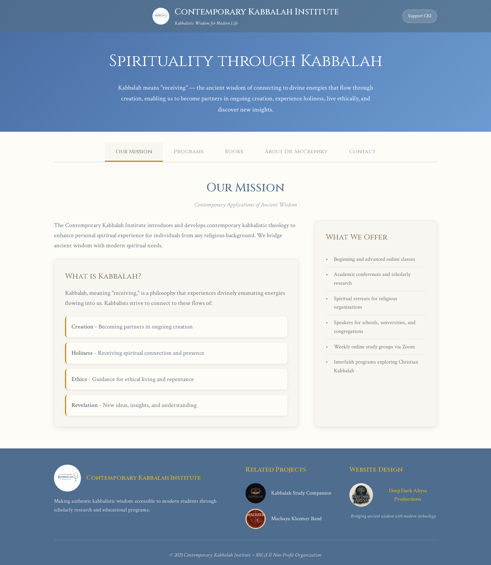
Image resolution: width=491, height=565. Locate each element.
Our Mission (134, 151)
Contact (362, 151)
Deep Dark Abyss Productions (388, 495)
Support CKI (419, 16)
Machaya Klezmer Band (284, 519)
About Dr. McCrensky (296, 151)
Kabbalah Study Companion (288, 493)
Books (234, 151)
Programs (188, 151)
